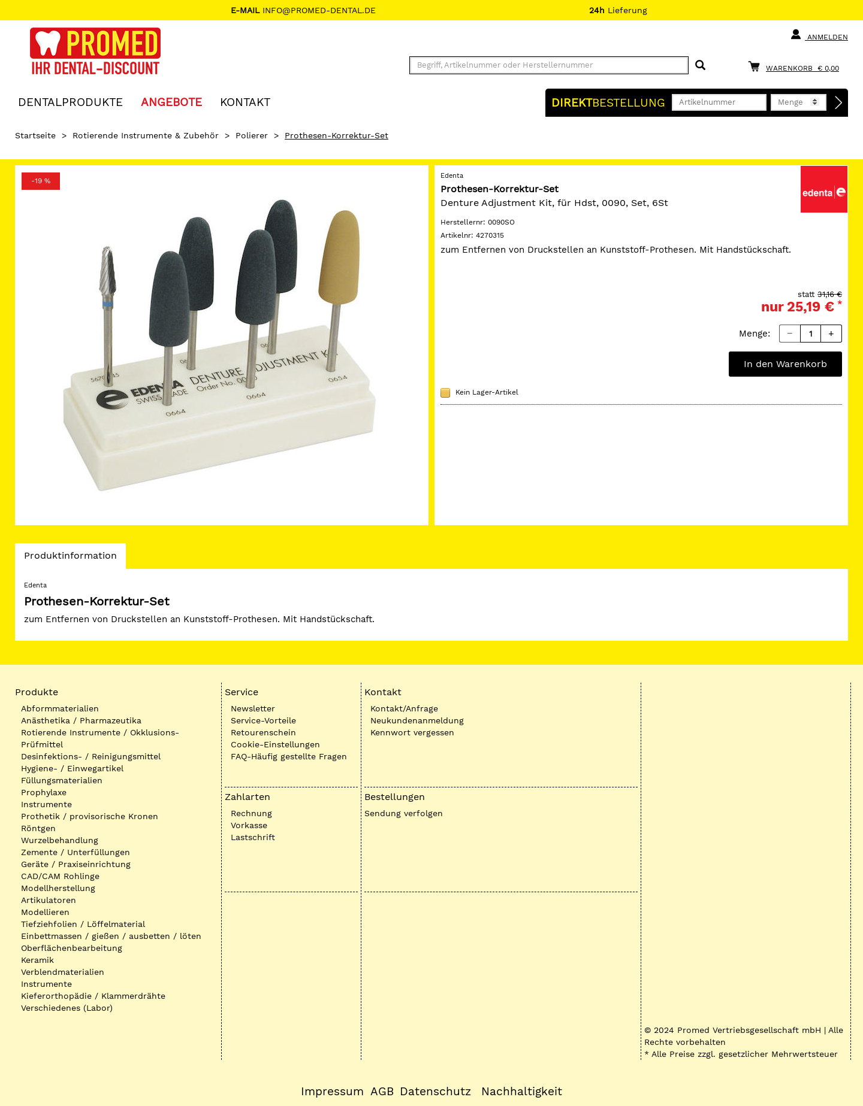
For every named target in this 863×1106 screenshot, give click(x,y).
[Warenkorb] (796, 66)
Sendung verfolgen (403, 813)
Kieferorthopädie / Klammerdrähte (93, 996)
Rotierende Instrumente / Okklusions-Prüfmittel (100, 738)
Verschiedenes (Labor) (67, 1008)
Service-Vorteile (263, 720)
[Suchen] (700, 65)
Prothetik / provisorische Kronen (89, 816)
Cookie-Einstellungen (275, 744)
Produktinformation (70, 559)
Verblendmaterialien (62, 972)
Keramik (37, 960)
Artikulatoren (48, 900)
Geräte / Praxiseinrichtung (76, 864)
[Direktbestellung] (839, 103)
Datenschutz (435, 1091)
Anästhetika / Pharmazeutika (81, 720)
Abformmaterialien (60, 708)
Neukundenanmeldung (417, 720)
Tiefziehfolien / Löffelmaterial (83, 924)
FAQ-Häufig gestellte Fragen (289, 756)
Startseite (35, 135)
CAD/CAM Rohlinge (60, 876)
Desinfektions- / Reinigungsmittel (91, 756)
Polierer (252, 135)
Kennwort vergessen (412, 732)
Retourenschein (263, 732)
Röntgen (38, 828)
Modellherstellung (58, 888)
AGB (382, 1091)
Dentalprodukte (70, 101)
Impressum (332, 1091)
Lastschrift (253, 837)
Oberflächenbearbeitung (71, 948)
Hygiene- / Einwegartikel (72, 768)
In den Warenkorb (785, 363)
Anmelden (819, 34)
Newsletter (253, 708)
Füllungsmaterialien (61, 780)
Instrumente (46, 804)
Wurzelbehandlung (59, 840)
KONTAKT (245, 101)
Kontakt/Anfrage (404, 708)
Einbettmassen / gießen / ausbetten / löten (111, 936)
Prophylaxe (44, 792)
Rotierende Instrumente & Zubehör (146, 135)
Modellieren (45, 912)
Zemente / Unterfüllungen (75, 852)
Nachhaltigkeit (521, 1091)
